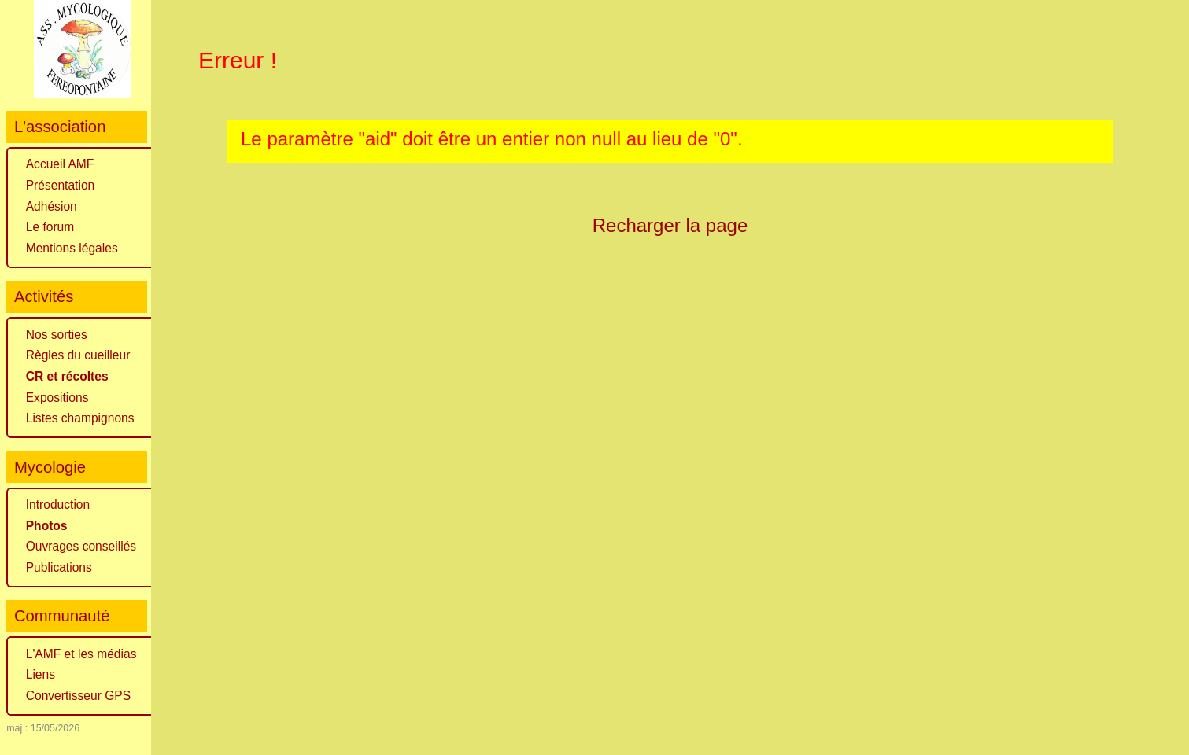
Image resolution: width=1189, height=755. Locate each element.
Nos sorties (56, 334)
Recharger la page (670, 225)
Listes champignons (80, 418)
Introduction (58, 504)
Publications (59, 567)
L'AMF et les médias (81, 654)
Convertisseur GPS (78, 695)
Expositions (57, 397)
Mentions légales (72, 248)
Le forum (50, 227)
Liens (40, 674)
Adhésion (51, 206)
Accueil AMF (60, 164)
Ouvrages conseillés (81, 546)
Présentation (60, 185)
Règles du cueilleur (78, 355)
